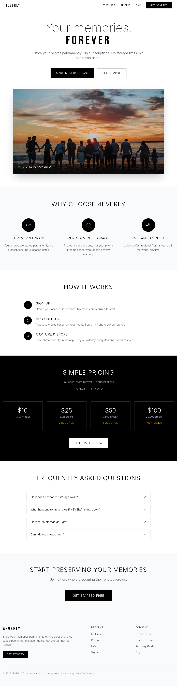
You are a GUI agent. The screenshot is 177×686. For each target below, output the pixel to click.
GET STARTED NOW (88, 443)
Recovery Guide (145, 646)
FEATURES (109, 5)
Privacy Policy (143, 634)
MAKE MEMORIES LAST (72, 73)
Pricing (95, 640)
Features (96, 634)
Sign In (95, 652)
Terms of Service (145, 640)
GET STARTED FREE (88, 595)
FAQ (138, 5)
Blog (138, 652)
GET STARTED (159, 5)
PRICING (126, 5)
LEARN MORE (111, 73)
